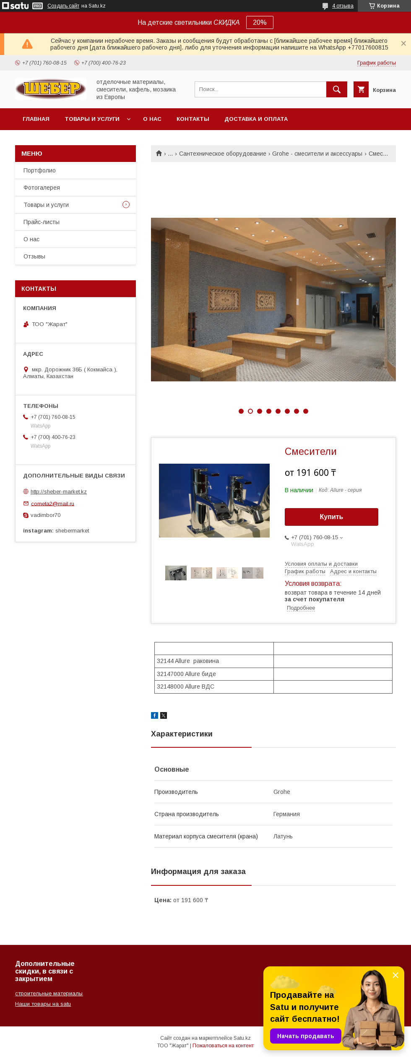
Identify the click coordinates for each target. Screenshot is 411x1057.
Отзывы (34, 256)
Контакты (193, 119)
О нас (152, 119)
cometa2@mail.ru (52, 503)
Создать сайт (63, 6)
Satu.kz (242, 1038)
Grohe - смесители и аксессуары (317, 153)
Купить (331, 516)
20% (260, 22)
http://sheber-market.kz (59, 491)
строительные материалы (49, 993)
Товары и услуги (92, 119)
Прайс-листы (41, 222)
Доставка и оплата (256, 119)
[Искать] (336, 89)
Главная (36, 119)
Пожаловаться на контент (223, 1046)
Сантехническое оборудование (222, 153)
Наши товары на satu (43, 1004)
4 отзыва (343, 6)
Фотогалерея (41, 187)
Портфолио (39, 170)
